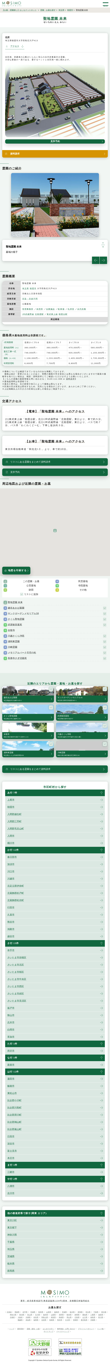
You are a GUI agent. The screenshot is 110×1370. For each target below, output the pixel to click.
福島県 (56, 1312)
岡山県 (69, 1317)
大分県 (67, 1320)
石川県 (37, 1315)
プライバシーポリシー (86, 1329)
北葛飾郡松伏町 (15, 900)
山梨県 (53, 1315)
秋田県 (40, 1312)
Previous (95, 260)
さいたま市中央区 (16, 979)
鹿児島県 (84, 1320)
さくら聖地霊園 (16, 619)
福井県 (45, 1315)
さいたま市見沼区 (16, 1001)
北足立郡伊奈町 (15, 886)
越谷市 (10, 936)
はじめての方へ (48, 1329)
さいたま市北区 (15, 964)
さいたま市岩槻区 (16, 957)
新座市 (10, 1065)
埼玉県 (61, 10)
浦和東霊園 (14, 641)
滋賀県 (100, 1315)
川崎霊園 (12, 647)
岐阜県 (69, 1315)
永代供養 (81, 309)
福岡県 (35, 1320)
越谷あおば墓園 (16, 608)
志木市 (10, 1022)
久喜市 (10, 914)
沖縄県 (92, 1320)
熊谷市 (10, 922)
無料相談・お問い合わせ (66, 1329)
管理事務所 (27, 309)
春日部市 (12, 857)
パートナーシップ (62, 1331)
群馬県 (10, 1271)
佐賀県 (43, 1320)
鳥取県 (53, 1317)
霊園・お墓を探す (48, 10)
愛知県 (84, 1315)
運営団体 (20, 1329)
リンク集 (100, 1329)
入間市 (10, 836)
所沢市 (10, 1051)
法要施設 (50, 309)
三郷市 (10, 1172)
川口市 (10, 871)
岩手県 (25, 1312)
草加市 (10, 1037)
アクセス (12, 46)
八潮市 (10, 1186)
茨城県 (10, 1256)
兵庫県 (28, 1317)
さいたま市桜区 (15, 972)
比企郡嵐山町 (14, 1129)
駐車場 (61, 309)
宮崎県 (75, 1320)
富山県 (29, 1315)
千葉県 (10, 1242)
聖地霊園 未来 (15, 602)
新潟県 (21, 1315)
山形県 (48, 1312)
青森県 (17, 1312)
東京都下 (12, 1227)
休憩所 (39, 309)
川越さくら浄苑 (16, 636)
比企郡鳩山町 (14, 1122)
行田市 (10, 907)
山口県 (84, 1317)
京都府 (12, 1317)
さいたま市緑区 (15, 993)
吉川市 (10, 1193)
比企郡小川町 (14, 1100)
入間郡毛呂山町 (15, 828)
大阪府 (20, 1317)
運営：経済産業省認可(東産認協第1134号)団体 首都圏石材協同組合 (55, 1301)
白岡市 (10, 1029)
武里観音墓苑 (15, 624)
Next (103, 260)
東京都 (103, 1312)
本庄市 (10, 1158)
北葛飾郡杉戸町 (15, 893)
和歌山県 (44, 1317)
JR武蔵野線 (28, 314)
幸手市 (10, 950)
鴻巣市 (10, 929)
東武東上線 (52, 314)
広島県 (77, 1317)
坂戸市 (10, 1008)
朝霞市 (70, 10)
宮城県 (32, 1312)
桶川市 (10, 843)
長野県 (61, 1315)
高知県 (28, 1320)
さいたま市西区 (15, 986)
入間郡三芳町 (14, 821)
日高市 (10, 1136)
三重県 (92, 1315)
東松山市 (12, 1093)
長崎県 (51, 1320)
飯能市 (10, 1086)
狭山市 (10, 1015)
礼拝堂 (71, 309)
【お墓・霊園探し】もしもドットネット (19, 10)
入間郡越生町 (14, 814)
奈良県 (35, 1317)
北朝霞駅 (39, 314)
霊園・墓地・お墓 (33, 1329)
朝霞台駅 (63, 314)
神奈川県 (12, 1234)
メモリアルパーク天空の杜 (22, 652)
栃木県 (10, 1263)
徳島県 (92, 1317)
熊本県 (59, 1320)
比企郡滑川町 (14, 1115)
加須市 (10, 864)
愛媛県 (20, 1320)
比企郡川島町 (14, 1107)
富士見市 (12, 1151)
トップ (11, 1329)
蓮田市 (10, 1078)
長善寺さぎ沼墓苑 (17, 658)
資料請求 (70, 379)
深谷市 (10, 1143)
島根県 (61, 1317)
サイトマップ (48, 1331)
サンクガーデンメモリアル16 (23, 613)
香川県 (100, 1317)
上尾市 (10, 800)
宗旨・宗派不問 (30, 299)
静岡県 (77, 1315)
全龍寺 (11, 630)
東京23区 (12, 1220)
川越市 (10, 878)
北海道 (9, 1312)
